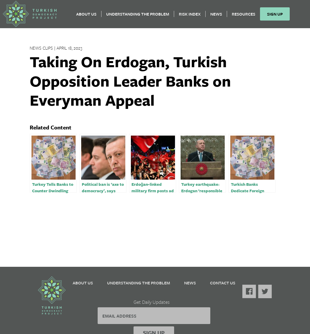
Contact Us (222, 283)
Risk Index (192, 16)
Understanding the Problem (139, 16)
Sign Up (277, 16)
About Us (88, 16)
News (218, 16)
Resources (245, 16)
